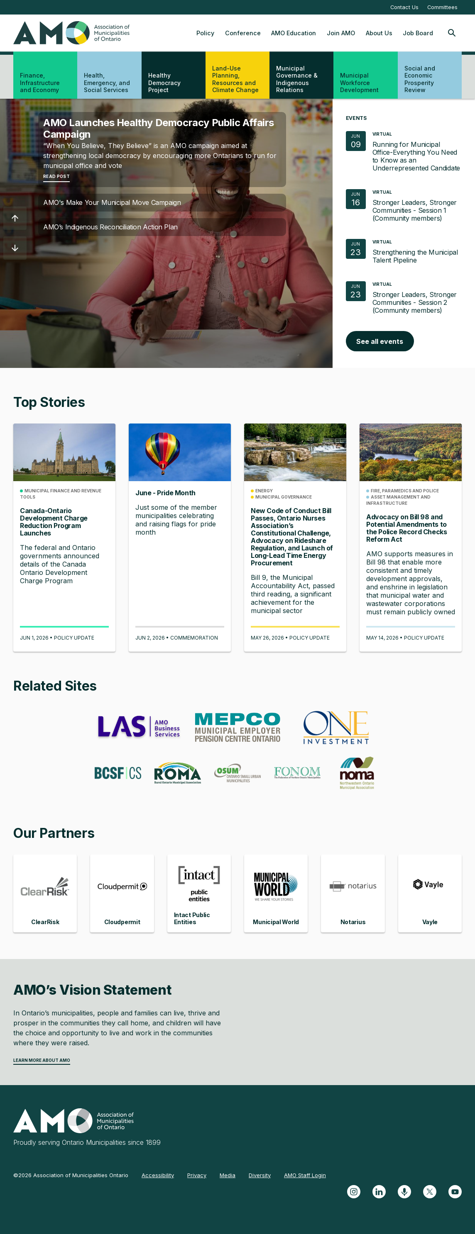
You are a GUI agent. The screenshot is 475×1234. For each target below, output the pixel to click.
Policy (205, 33)
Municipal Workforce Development (359, 82)
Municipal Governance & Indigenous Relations (297, 79)
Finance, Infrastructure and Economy (40, 82)
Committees (442, 7)
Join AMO (341, 33)
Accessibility (158, 1175)
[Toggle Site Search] (452, 32)
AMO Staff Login (305, 1175)
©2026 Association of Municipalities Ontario (70, 1175)
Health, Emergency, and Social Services (107, 82)
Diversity (260, 1175)
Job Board (418, 33)
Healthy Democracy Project (164, 82)
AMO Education (293, 33)
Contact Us (404, 7)
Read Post (56, 176)
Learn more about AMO (41, 1060)
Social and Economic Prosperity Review (419, 79)
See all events (379, 341)
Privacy (196, 1175)
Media (227, 1175)
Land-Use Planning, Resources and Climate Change (235, 79)
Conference (243, 33)
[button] (15, 218)
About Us (379, 33)
